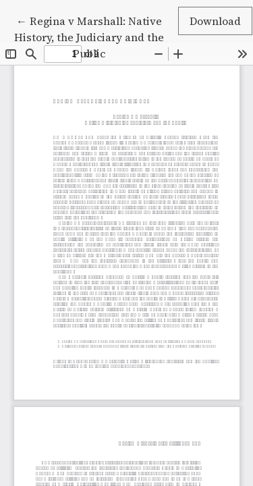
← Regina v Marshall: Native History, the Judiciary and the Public (89, 36)
